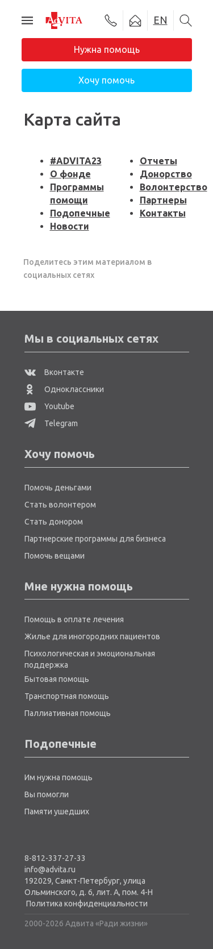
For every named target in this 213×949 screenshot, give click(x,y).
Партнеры (163, 200)
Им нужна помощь (58, 777)
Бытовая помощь (56, 679)
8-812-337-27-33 (55, 858)
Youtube (49, 406)
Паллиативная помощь (67, 713)
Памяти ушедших (56, 811)
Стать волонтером (60, 504)
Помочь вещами (54, 555)
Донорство (166, 174)
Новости (69, 226)
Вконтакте (54, 372)
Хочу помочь (106, 80)
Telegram (51, 423)
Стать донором (53, 521)
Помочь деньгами (57, 487)
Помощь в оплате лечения (74, 619)
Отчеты (158, 161)
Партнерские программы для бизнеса (95, 538)
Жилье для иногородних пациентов (92, 636)
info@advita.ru (50, 869)
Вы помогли (46, 794)
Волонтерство (173, 187)
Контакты (163, 213)
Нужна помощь (107, 49)
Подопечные (80, 213)
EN (160, 20)
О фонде (70, 174)
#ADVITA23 (76, 161)
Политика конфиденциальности (87, 903)
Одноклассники (64, 389)
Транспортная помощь (66, 696)
